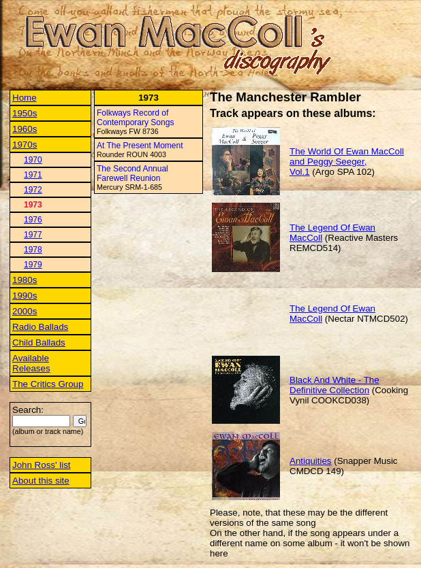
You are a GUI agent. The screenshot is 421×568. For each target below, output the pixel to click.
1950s (24, 113)
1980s (24, 280)
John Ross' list (41, 465)
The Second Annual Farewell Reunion (132, 173)
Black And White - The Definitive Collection (334, 385)
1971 (33, 175)
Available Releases (31, 363)
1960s (24, 129)
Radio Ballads (40, 327)
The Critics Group (47, 384)
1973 (33, 205)
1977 (33, 234)
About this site (40, 480)
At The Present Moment (140, 145)
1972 (33, 190)
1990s (24, 295)
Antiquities (311, 461)
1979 (33, 264)
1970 (33, 160)
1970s (24, 144)
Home (24, 98)
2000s (24, 311)
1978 (33, 249)
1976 (33, 219)
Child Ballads (38, 342)
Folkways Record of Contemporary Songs (135, 117)
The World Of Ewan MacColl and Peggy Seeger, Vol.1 (347, 161)
